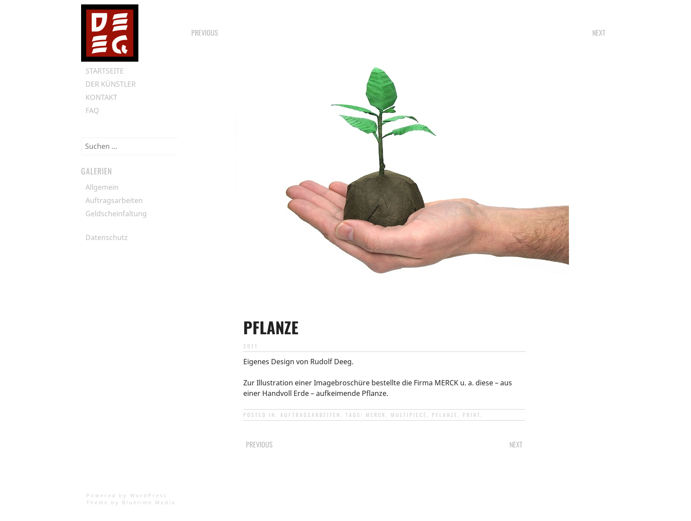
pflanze (445, 414)
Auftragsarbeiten (310, 414)
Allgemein (102, 187)
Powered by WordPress (126, 495)
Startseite (104, 71)
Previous (204, 32)
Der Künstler (110, 84)
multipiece (409, 414)
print (471, 414)
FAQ (92, 110)
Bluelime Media (149, 502)
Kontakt (101, 97)
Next (599, 32)
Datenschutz (106, 237)
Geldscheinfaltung (116, 213)
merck (376, 414)
